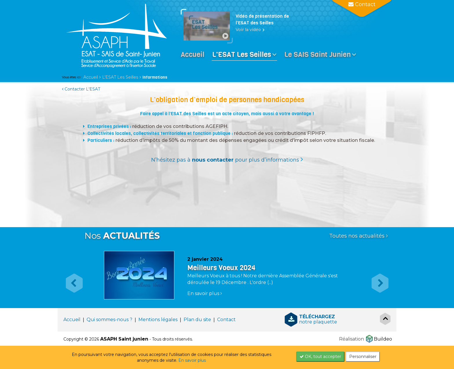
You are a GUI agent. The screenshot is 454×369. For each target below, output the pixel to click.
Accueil (90, 77)
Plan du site (197, 319)
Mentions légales (157, 319)
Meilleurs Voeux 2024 (221, 267)
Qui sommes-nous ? (109, 319)
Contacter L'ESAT (81, 89)
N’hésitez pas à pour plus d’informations (225, 160)
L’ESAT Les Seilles (120, 77)
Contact (226, 319)
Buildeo (383, 339)
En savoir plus (192, 360)
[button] (71, 278)
